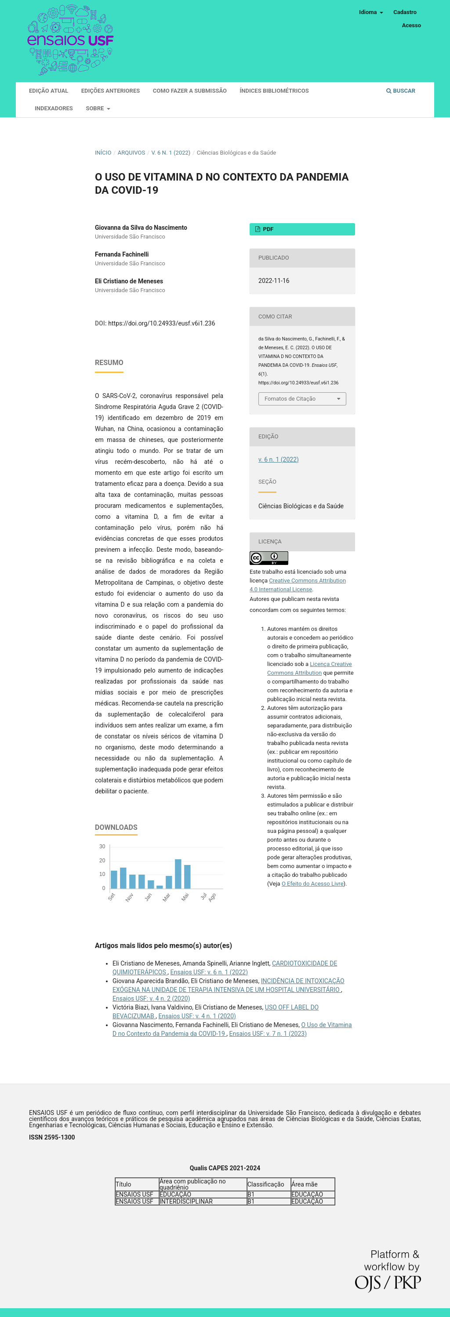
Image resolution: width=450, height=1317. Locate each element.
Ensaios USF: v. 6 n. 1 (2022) (209, 972)
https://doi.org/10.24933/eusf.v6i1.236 (161, 323)
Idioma (368, 12)
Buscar (400, 90)
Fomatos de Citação (290, 398)
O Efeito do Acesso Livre (313, 883)
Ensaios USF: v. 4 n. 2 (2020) (151, 998)
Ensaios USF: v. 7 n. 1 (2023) (268, 1033)
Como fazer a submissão (190, 90)
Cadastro (405, 12)
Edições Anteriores (110, 90)
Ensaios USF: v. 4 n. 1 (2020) (197, 1016)
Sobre (95, 108)
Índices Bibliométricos (274, 90)
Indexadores (54, 108)
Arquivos (131, 152)
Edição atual (48, 90)
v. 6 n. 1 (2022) (171, 152)
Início (103, 152)
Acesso (411, 25)
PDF (267, 229)
